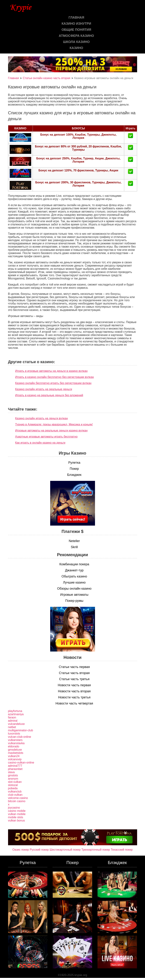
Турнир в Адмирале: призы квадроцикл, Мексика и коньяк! (54, 424)
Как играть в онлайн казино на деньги (40, 442)
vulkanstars (15, 740)
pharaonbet (15, 768)
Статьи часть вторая (74, 673)
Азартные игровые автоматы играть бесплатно (46, 436)
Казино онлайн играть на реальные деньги (43, 389)
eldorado (13, 746)
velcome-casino (18, 797)
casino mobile (17, 810)
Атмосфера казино (76, 36)
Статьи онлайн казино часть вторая (46, 78)
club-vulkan (15, 794)
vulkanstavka (16, 743)
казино (76, 48)
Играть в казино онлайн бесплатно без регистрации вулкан (54, 377)
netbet (12, 727)
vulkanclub (15, 791)
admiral (12, 720)
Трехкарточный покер (95, 849)
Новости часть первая (74, 685)
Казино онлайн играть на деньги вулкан (41, 418)
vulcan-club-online (19, 736)
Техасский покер (122, 849)
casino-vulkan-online (21, 762)
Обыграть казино (74, 576)
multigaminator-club (20, 730)
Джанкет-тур (74, 570)
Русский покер (39, 849)
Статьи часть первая (74, 667)
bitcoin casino (16, 801)
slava (11, 772)
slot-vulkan (15, 781)
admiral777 (15, 765)
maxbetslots (15, 752)
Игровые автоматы (74, 594)
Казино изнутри (76, 23)
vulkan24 (14, 756)
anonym (13, 778)
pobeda (13, 788)
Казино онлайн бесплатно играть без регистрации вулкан (53, 383)
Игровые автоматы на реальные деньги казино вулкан (51, 430)
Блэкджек (74, 475)
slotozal (13, 785)
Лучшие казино (74, 582)
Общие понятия (76, 29)
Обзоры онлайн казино (74, 588)
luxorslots (14, 733)
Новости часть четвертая (74, 703)
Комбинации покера (74, 564)
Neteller (74, 541)
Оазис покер (20, 849)
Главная (76, 17)
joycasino (14, 807)
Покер (74, 468)
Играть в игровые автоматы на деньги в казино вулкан (51, 370)
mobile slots (15, 817)
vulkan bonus (16, 820)
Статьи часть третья (74, 679)
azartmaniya (16, 714)
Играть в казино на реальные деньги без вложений (49, 395)
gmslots (13, 775)
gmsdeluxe (15, 749)
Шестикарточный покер (65, 849)
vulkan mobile (17, 814)
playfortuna (15, 711)
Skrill (74, 547)
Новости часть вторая (74, 691)
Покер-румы (74, 601)
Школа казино (76, 42)
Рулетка (74, 462)
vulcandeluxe (16, 723)
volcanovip (15, 759)
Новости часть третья (74, 697)
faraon (12, 717)
